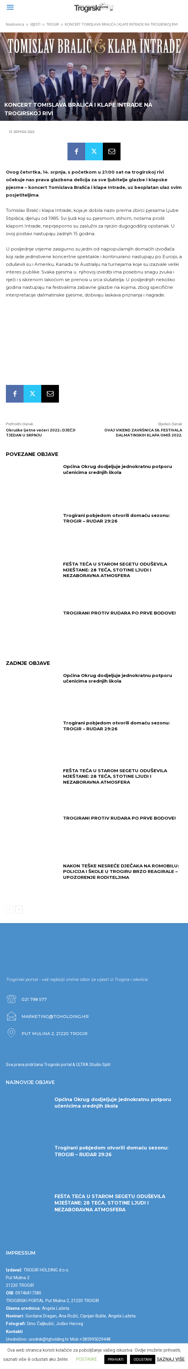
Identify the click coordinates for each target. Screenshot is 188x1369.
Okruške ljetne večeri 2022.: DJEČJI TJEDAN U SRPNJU (40, 432)
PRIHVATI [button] (115, 1359)
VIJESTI (35, 24)
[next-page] (19, 910)
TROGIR (52, 24)
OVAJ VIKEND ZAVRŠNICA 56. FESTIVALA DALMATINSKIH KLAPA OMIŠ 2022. (143, 432)
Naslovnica (15, 24)
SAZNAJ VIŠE (171, 1359)
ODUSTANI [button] (142, 1359)
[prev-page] (9, 910)
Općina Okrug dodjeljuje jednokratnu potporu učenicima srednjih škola (117, 469)
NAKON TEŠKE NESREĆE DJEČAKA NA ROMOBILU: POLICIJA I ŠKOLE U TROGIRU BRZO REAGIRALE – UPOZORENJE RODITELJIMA (121, 871)
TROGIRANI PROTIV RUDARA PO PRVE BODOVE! (119, 613)
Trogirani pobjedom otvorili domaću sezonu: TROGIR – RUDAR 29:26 (116, 518)
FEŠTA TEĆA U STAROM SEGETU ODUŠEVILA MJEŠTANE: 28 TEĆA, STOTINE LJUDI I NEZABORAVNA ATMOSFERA (115, 569)
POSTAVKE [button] (86, 1359)
